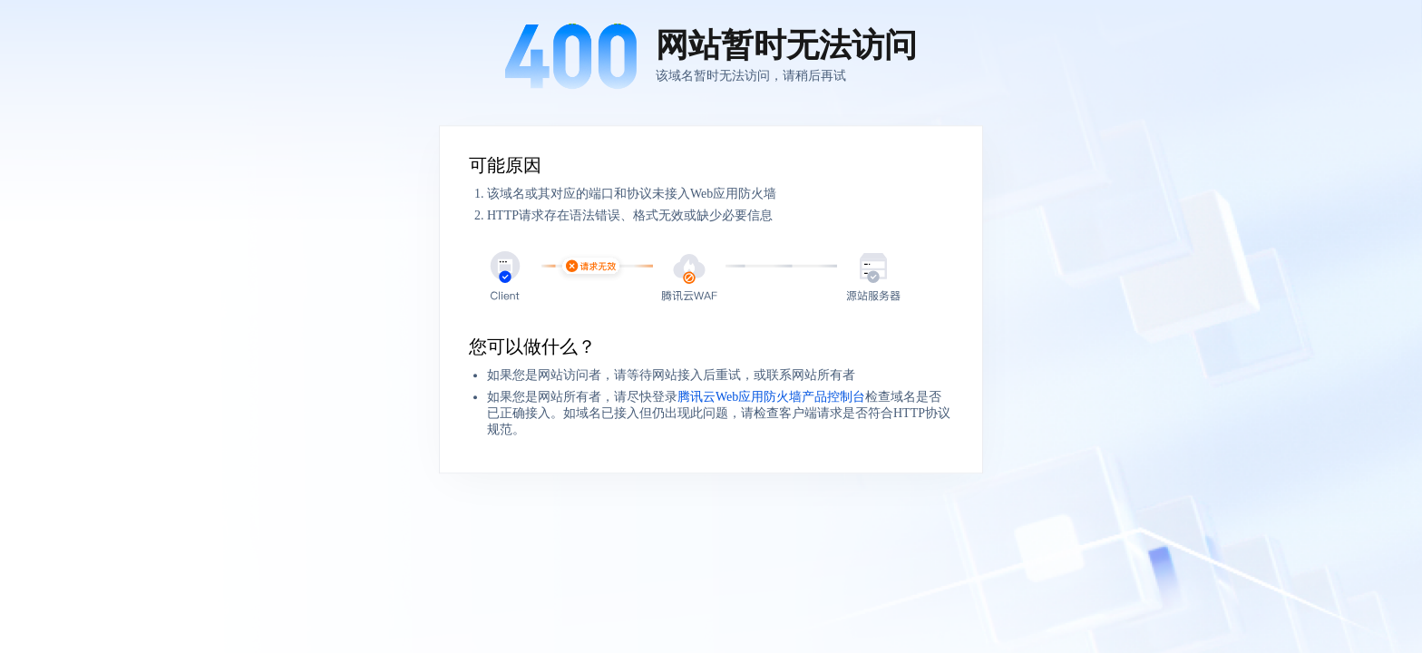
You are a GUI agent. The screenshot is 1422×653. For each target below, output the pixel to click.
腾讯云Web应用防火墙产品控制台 (771, 397)
